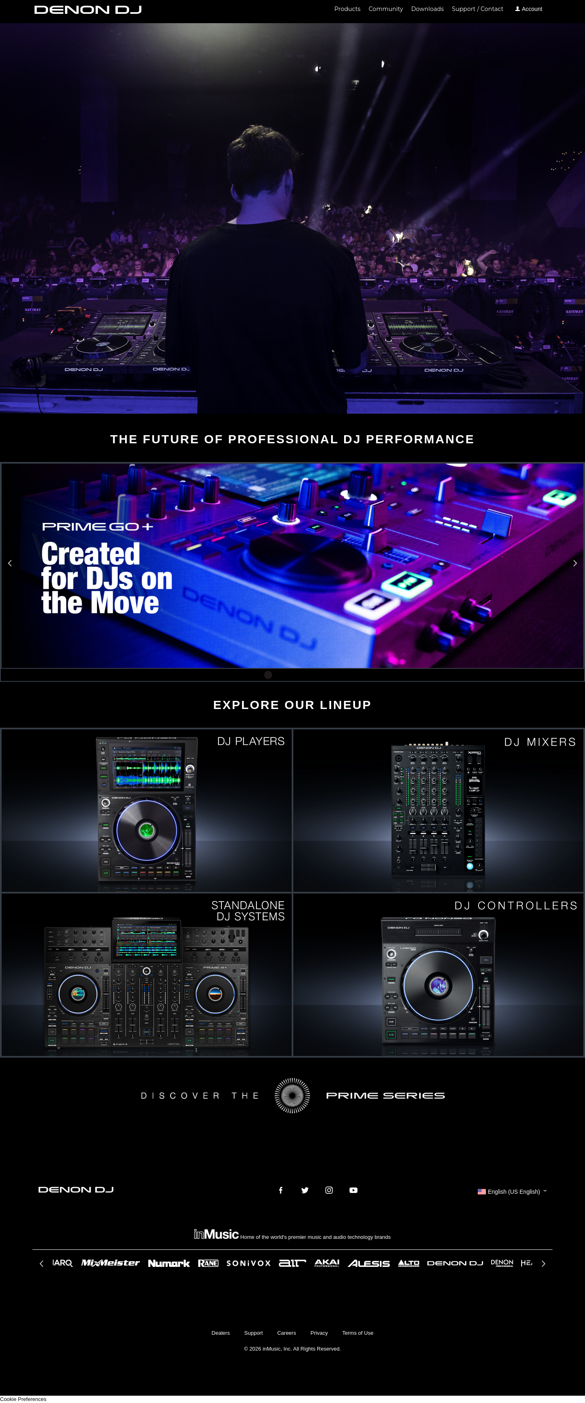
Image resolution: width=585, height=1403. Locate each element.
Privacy (319, 1333)
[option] (292, 566)
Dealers (221, 1333)
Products (347, 9)
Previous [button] (11, 565)
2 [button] (280, 675)
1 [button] (268, 675)
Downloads (427, 9)
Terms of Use (358, 1333)
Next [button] (574, 565)
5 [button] (317, 675)
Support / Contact (477, 9)
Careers (286, 1333)
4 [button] (305, 675)
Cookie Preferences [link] (23, 1399)
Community (386, 9)
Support (253, 1333)
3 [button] (292, 675)
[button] (512, 1192)
